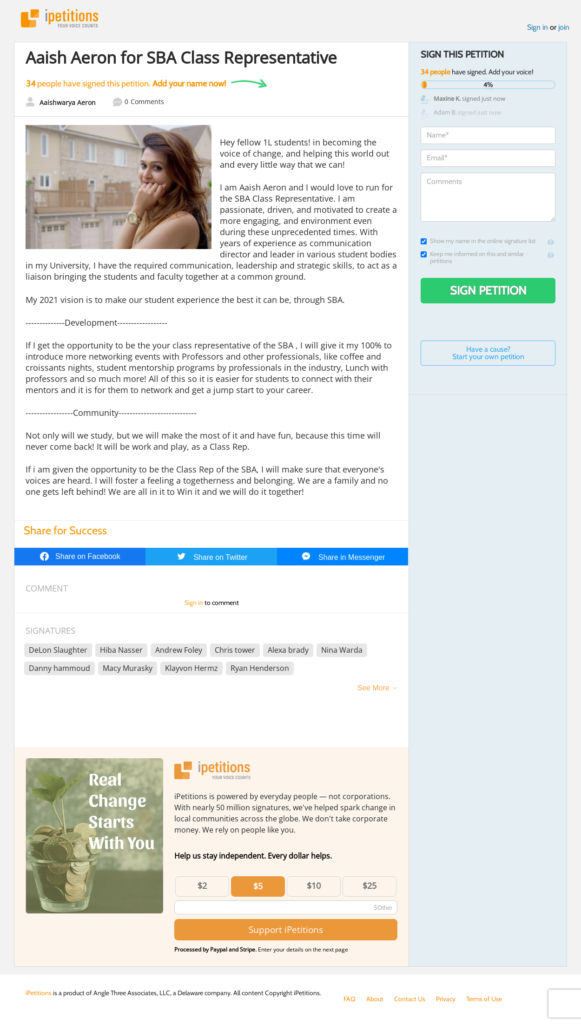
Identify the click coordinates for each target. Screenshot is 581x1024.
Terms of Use (484, 999)
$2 (202, 885)
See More (373, 688)
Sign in (537, 27)
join (563, 27)
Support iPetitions (286, 929)
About (374, 999)
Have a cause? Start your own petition (488, 353)
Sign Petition (488, 290)
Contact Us (409, 999)
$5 (258, 886)
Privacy (446, 999)
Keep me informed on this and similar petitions (472, 257)
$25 (369, 885)
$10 (314, 885)
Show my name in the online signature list (478, 240)
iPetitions (59, 18)
